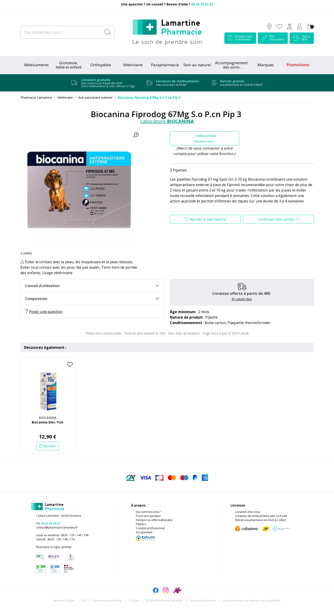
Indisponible (204, 138)
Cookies (134, 601)
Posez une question (43, 311)
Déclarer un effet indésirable (154, 520)
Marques (265, 64)
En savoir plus (242, 299)
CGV (84, 601)
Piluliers (141, 524)
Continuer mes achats (278, 219)
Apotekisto (252, 601)
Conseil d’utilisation (42, 285)
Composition (36, 298)
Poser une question (148, 516)
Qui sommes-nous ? (148, 512)
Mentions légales (64, 601)
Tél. (48, 523)
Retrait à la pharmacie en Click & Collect (260, 520)
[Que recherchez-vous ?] (61, 32)
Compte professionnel (150, 528)
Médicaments (36, 64)
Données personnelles (107, 601)
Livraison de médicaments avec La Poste (261, 516)
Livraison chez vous (247, 512)
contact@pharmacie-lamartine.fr (57, 527)
